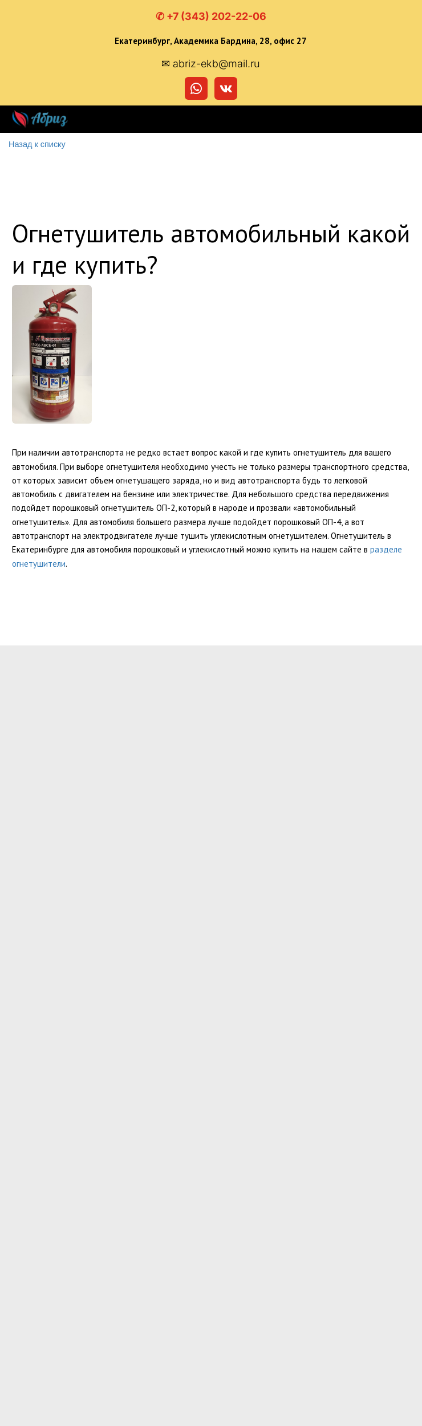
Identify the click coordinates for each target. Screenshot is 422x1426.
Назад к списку (36, 144)
